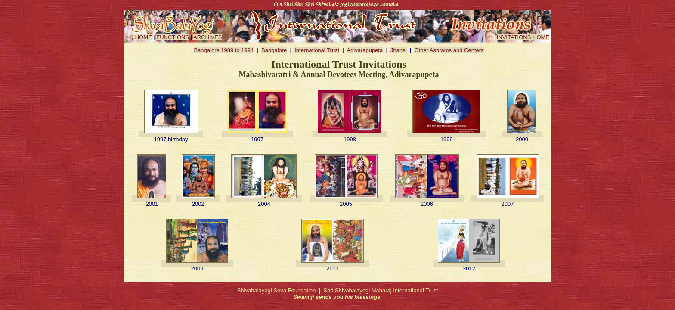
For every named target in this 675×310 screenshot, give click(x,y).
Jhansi (398, 50)
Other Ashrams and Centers (448, 50)
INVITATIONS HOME (523, 37)
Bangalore (274, 50)
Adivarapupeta (365, 50)
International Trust (316, 50)
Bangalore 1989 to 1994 (224, 50)
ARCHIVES (207, 37)
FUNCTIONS (172, 37)
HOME (143, 37)
